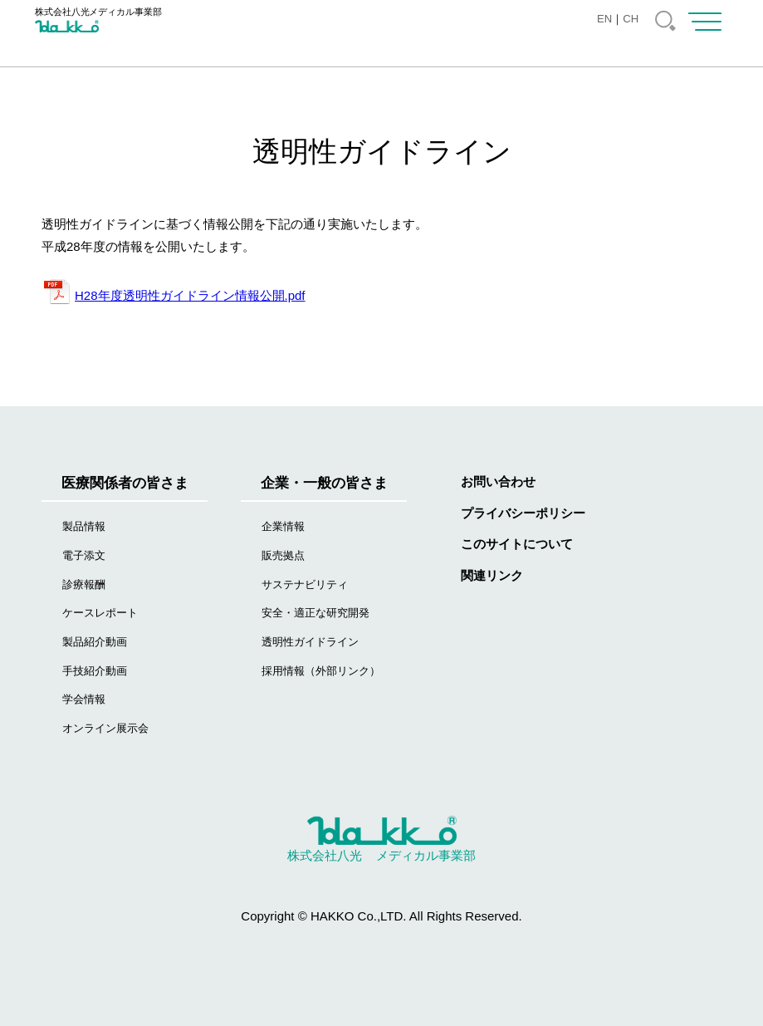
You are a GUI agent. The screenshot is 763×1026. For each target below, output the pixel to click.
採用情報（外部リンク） (321, 671)
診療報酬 (83, 584)
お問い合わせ (498, 481)
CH (630, 18)
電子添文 (83, 555)
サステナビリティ (305, 584)
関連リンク (492, 575)
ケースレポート (100, 612)
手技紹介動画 (94, 671)
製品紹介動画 (94, 642)
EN (604, 18)
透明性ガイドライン (310, 642)
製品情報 (83, 526)
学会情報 (83, 699)
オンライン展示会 (105, 728)
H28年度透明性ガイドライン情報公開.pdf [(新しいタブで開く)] (190, 295)
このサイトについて (517, 544)
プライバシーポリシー (523, 513)
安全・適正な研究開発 (315, 612)
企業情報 (283, 526)
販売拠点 (283, 555)
